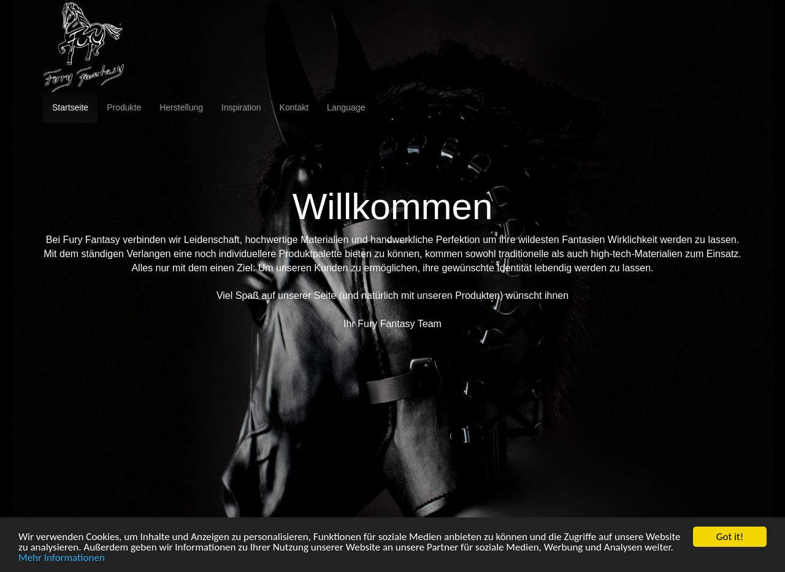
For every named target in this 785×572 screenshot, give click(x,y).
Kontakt (294, 107)
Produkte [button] (124, 107)
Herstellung (181, 107)
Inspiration (241, 107)
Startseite (70, 107)
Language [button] (346, 107)
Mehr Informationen (61, 558)
